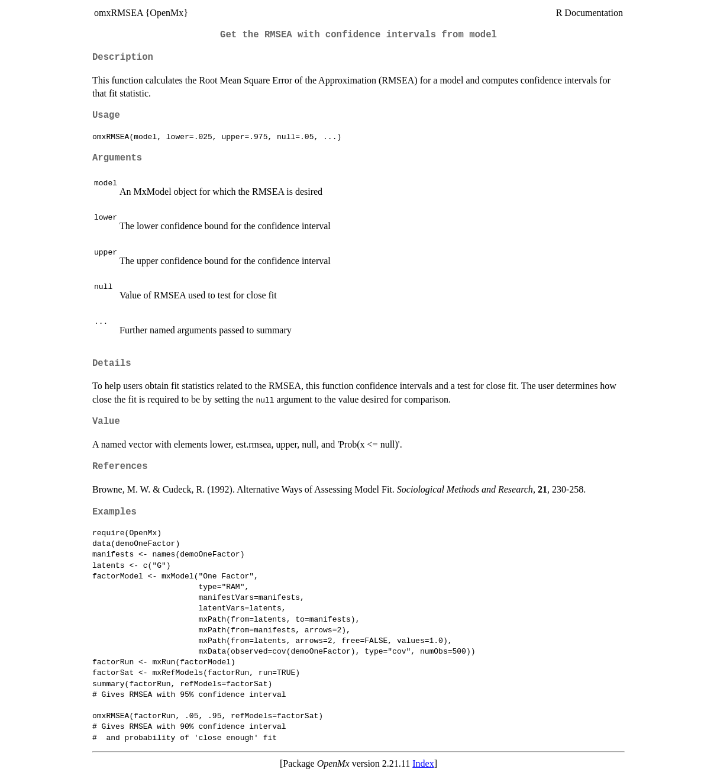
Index (423, 763)
